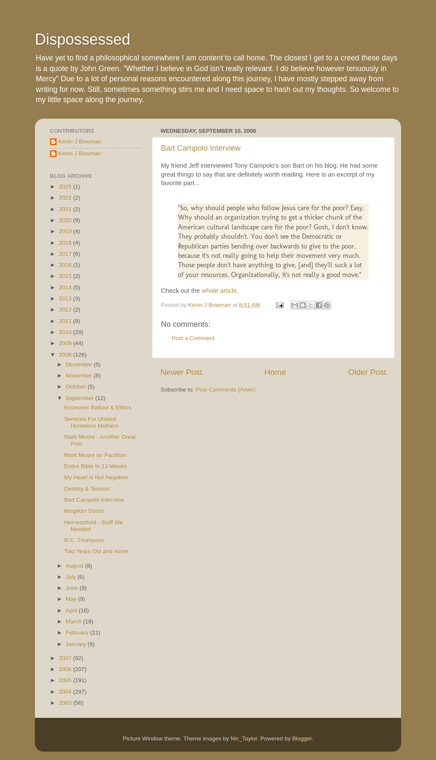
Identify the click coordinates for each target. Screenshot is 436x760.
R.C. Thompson (84, 540)
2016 (66, 265)
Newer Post (181, 372)
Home (275, 372)
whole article (219, 290)
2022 (66, 197)
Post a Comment (193, 338)
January (77, 644)
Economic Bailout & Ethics (98, 407)
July (71, 577)
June (73, 588)
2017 (66, 254)
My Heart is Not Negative (96, 477)
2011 (66, 321)
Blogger (302, 738)
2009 (66, 343)
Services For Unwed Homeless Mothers (91, 422)
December (80, 364)
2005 (66, 680)
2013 (66, 298)
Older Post (367, 372)
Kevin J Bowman (79, 141)
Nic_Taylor (243, 738)
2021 (66, 209)
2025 (66, 186)
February (78, 632)
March (74, 621)
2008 (66, 354)
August (75, 566)
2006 (66, 669)
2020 (66, 220)
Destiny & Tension (87, 489)
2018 (66, 243)
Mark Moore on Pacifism (95, 455)
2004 (66, 692)
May (72, 599)
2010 (66, 332)
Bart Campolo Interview (201, 148)
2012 (66, 309)
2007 (66, 658)
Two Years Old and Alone (96, 551)
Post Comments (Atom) (225, 389)
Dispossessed (82, 39)
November (80, 375)
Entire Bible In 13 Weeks (95, 466)
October (77, 386)
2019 (66, 231)
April (72, 610)
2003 (66, 703)
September (80, 398)
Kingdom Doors (84, 511)
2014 (66, 287)
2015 (66, 276)
